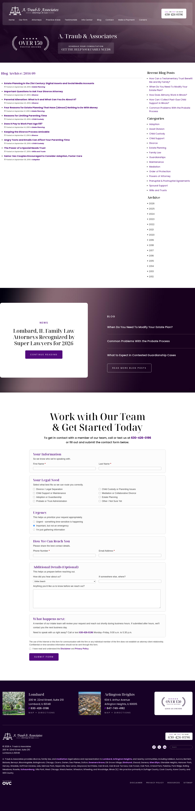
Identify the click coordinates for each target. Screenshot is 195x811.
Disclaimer (66, 649)
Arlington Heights (122, 759)
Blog (99, 19)
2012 (150, 276)
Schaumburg (27, 769)
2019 (150, 240)
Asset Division (156, 128)
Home (12, 19)
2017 (150, 250)
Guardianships (157, 157)
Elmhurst (127, 762)
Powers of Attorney (160, 176)
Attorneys (37, 19)
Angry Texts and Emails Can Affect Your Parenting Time (37, 139)
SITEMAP (188, 782)
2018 (150, 245)
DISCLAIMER (136, 782)
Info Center (87, 19)
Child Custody (38, 119)
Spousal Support (158, 185)
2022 (150, 224)
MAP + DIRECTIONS (42, 712)
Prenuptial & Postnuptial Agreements (169, 180)
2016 (150, 256)
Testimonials (71, 19)
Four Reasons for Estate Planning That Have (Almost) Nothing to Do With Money (51, 107)
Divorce (35, 95)
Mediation (154, 166)
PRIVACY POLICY (155, 782)
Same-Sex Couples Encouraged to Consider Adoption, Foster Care (43, 156)
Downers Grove (97, 762)
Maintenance (156, 162)
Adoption (36, 159)
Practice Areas (53, 19)
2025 (151, 209)
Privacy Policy (82, 649)
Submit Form (44, 657)
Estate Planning (38, 87)
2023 (150, 219)
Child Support (156, 138)
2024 (151, 214)
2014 (150, 266)
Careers (143, 19)
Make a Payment (126, 19)
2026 (150, 203)
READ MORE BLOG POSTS (129, 368)
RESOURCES (174, 782)
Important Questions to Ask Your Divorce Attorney (33, 91)
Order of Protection (160, 171)
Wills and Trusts (38, 151)
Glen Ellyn (154, 762)
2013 (150, 271)
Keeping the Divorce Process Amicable (26, 131)
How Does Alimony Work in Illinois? (168, 94)
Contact (110, 19)
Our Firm (23, 19)
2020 (150, 235)
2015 (150, 261)
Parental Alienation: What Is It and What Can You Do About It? (40, 99)
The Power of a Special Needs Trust (25, 147)
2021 (150, 229)
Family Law (155, 152)
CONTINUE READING (43, 354)
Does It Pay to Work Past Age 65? (23, 123)
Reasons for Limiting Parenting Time (25, 115)
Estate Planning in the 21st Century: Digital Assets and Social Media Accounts (49, 83)
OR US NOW (179, 736)
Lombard (107, 759)
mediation (62, 759)
